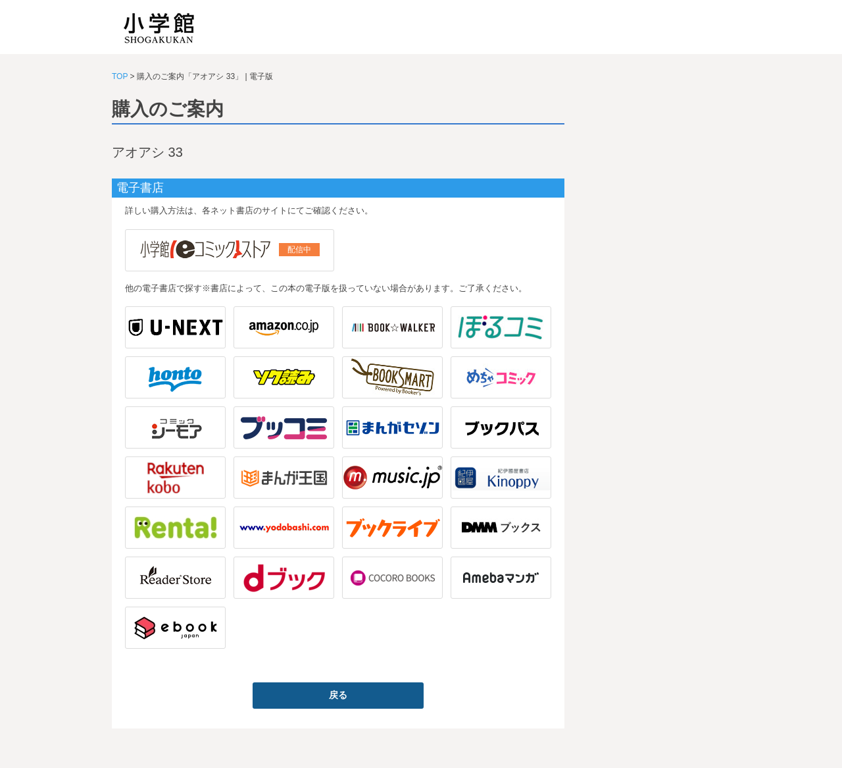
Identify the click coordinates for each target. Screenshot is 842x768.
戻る (338, 695)
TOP (120, 76)
